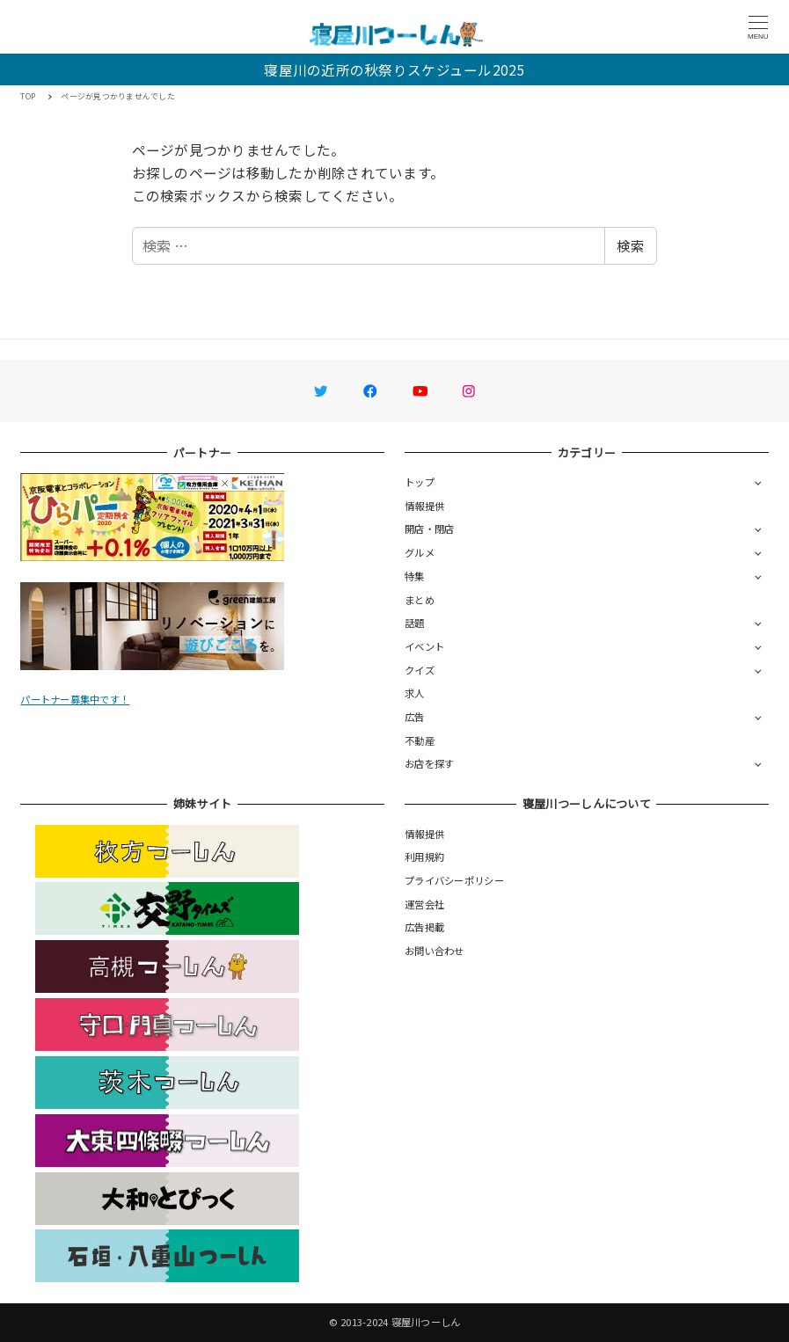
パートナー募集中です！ (74, 699)
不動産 (420, 740)
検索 (631, 245)
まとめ (420, 600)
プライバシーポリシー (454, 880)
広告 (415, 717)
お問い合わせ (434, 951)
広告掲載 (424, 927)
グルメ (420, 552)
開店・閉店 (429, 528)
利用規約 (424, 857)
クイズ (420, 670)
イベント (424, 646)
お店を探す (429, 763)
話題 (415, 623)
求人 (415, 693)
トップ (420, 482)
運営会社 (424, 904)
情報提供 (424, 506)
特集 (415, 576)
